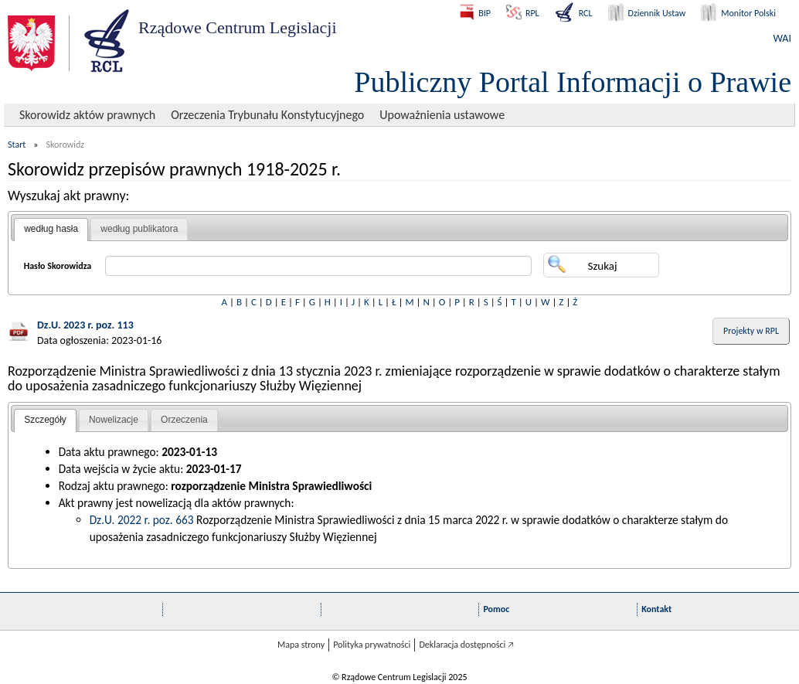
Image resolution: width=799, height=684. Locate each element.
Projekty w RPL (751, 330)
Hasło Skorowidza (58, 265)
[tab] (51, 229)
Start (17, 144)
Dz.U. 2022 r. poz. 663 (142, 519)
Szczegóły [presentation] (45, 419)
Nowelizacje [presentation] (113, 419)
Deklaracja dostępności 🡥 (466, 644)
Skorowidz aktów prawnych (87, 114)
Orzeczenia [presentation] (184, 419)
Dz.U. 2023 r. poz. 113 (85, 325)
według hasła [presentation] (51, 228)
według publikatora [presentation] (139, 228)
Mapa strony (301, 644)
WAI (782, 38)
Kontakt (656, 609)
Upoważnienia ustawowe (442, 114)
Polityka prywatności (371, 644)
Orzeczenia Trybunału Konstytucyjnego (267, 114)
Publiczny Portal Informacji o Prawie (572, 82)
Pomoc (496, 609)
